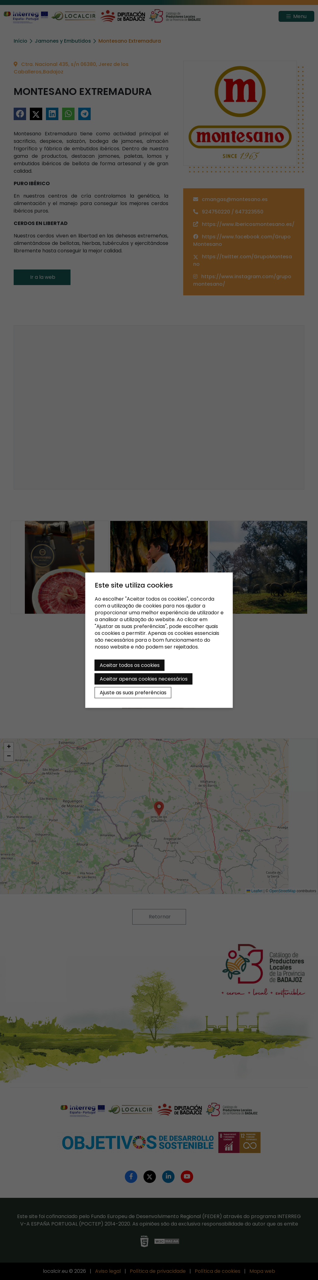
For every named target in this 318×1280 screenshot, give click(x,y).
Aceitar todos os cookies (130, 664)
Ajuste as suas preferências (133, 692)
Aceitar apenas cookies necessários (144, 678)
